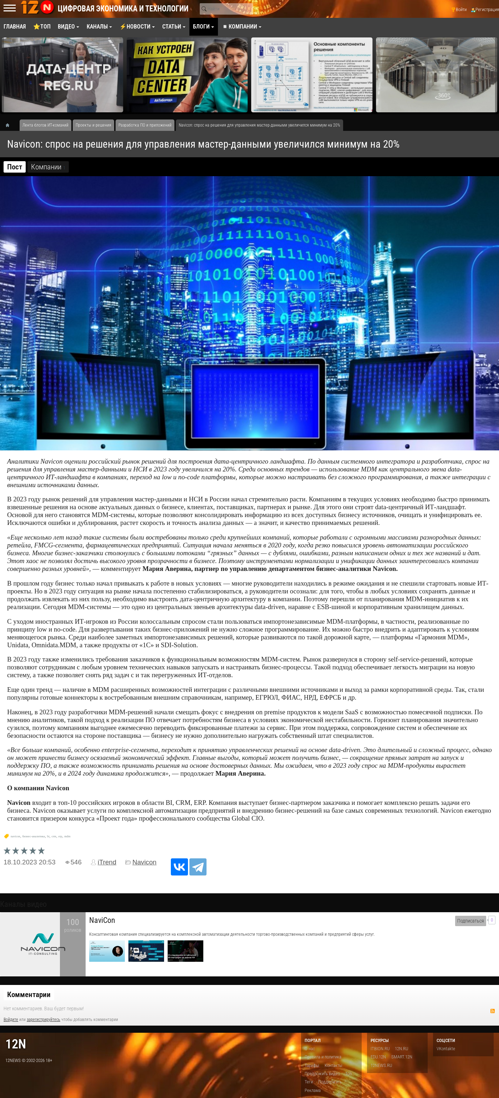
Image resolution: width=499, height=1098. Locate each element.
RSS (492, 1011)
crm (53, 836)
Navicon (144, 862)
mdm (67, 836)
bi (48, 836)
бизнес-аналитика (33, 836)
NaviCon (102, 920)
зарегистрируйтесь (43, 1019)
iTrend (107, 862)
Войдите (11, 1019)
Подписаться (470, 921)
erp (60, 836)
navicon (15, 836)
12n (15, 1044)
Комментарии (29, 994)
